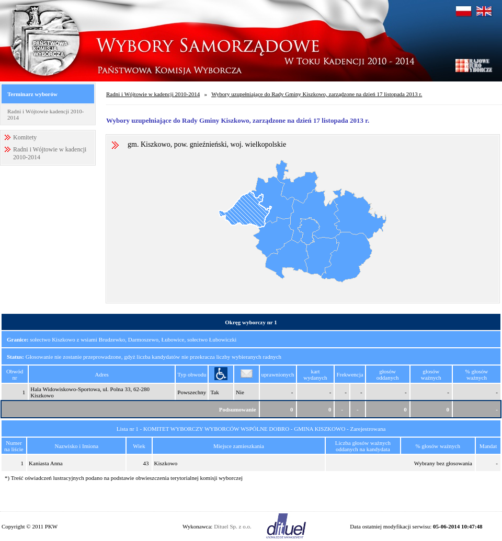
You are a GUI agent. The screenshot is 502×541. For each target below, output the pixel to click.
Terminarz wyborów (32, 94)
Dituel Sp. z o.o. (233, 526)
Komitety (25, 137)
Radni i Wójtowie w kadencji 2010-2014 (153, 94)
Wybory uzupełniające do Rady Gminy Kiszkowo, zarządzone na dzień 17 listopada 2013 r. (316, 94)
